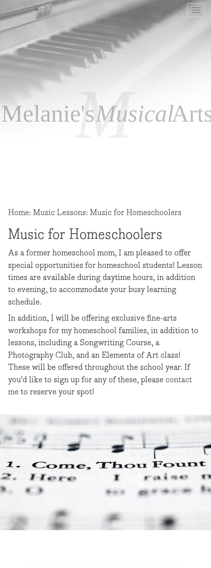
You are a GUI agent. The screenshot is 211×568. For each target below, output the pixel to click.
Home (18, 212)
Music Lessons (59, 212)
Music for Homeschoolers (136, 212)
